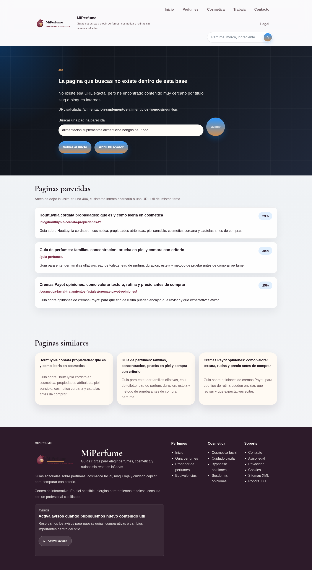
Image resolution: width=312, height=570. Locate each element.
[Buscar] (268, 37)
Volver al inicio (75, 147)
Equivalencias (186, 475)
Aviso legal (256, 458)
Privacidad (256, 464)
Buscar (216, 126)
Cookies (254, 470)
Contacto (261, 9)
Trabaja (239, 9)
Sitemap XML (258, 475)
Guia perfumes (186, 458)
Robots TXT (257, 481)
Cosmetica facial (224, 452)
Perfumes (190, 9)
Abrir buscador (111, 147)
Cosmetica (216, 9)
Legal (264, 24)
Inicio (169, 9)
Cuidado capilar (224, 458)
